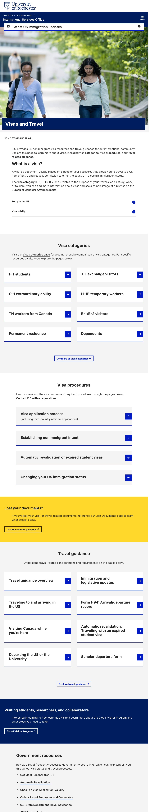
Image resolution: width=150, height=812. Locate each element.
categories (92, 153)
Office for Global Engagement (18, 15)
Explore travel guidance (72, 684)
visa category (26, 182)
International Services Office (23, 19)
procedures (113, 153)
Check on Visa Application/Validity (42, 790)
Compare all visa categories (72, 358)
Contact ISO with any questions (36, 398)
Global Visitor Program (20, 731)
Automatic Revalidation (35, 782)
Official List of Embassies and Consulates (46, 797)
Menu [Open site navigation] (142, 17)
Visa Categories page (36, 254)
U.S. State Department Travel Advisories (46, 805)
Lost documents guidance (22, 529)
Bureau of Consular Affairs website (34, 190)
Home (7, 138)
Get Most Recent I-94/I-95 (37, 775)
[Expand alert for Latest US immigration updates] (74, 27)
